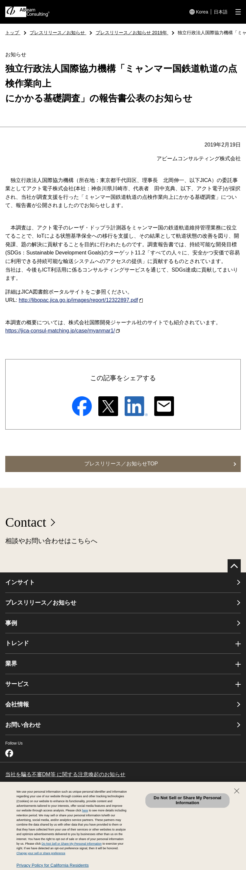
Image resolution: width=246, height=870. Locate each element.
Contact (25, 522)
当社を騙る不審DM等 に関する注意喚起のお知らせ (65, 774)
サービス (17, 684)
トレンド (17, 643)
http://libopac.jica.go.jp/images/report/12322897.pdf (81, 300)
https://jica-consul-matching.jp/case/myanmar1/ (62, 330)
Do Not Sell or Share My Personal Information (187, 800)
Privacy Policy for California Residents (52, 865)
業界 (11, 663)
